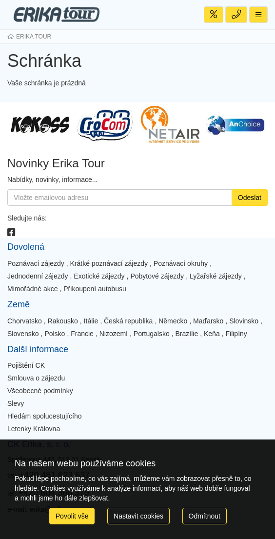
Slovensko (23, 334)
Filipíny (236, 334)
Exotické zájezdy (99, 276)
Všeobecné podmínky (40, 391)
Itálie (91, 321)
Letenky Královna (33, 429)
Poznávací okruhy (181, 263)
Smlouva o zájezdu (36, 378)
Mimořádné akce (32, 289)
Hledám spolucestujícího (44, 416)
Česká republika (128, 321)
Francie (82, 334)
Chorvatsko (24, 321)
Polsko (54, 334)
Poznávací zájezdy (35, 263)
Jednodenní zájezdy (37, 276)
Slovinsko (243, 321)
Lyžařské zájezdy (216, 276)
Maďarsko (208, 321)
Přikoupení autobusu (94, 289)
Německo (172, 321)
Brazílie (187, 334)
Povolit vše (72, 516)
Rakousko (63, 321)
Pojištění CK (26, 365)
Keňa (212, 334)
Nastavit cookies (138, 516)
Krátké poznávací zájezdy (109, 263)
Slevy (15, 403)
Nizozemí (113, 334)
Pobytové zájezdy (157, 276)
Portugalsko (152, 334)
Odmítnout (204, 516)
